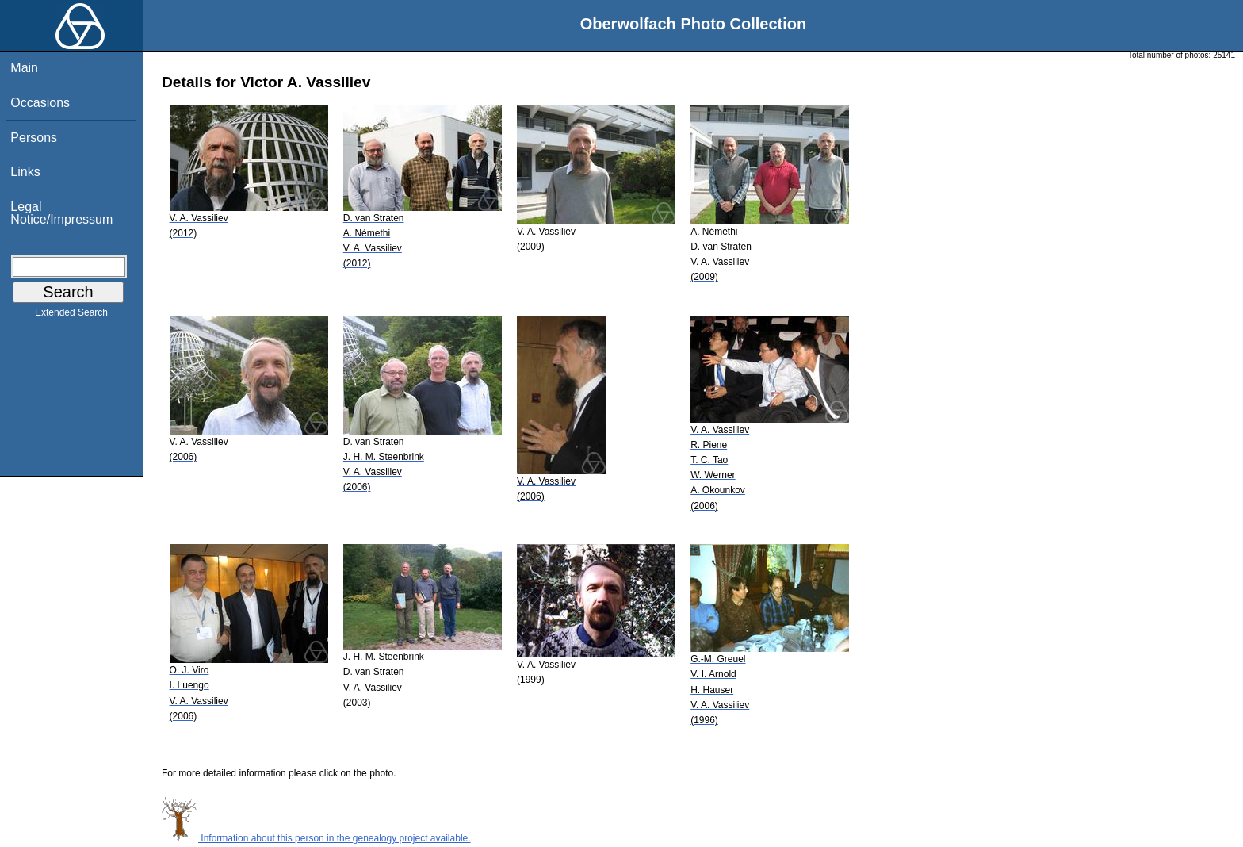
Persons (33, 137)
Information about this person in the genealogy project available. (316, 838)
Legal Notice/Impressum (61, 213)
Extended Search (71, 315)
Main (24, 68)
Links (25, 171)
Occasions (40, 102)
